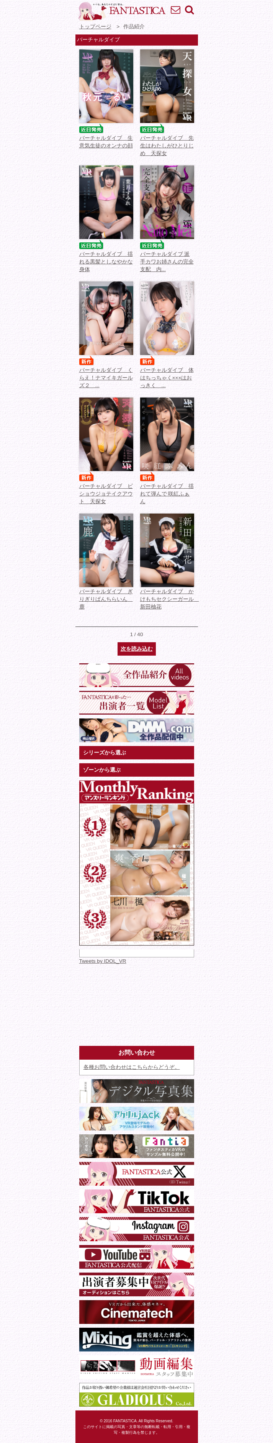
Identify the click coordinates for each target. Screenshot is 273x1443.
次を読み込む (137, 649)
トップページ (95, 26)
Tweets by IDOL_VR (102, 961)
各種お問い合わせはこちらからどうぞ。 (131, 1067)
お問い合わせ (175, 9)
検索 (189, 9)
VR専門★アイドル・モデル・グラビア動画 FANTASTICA (121, 11)
